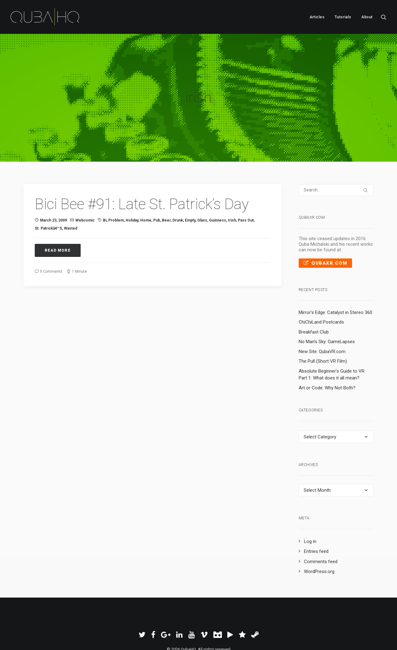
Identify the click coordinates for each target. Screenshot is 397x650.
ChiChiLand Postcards (321, 293)
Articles (317, 17)
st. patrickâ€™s (48, 199)
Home (145, 191)
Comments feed (320, 532)
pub (156, 191)
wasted (70, 199)
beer (166, 191)
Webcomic (85, 191)
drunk (177, 191)
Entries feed (316, 522)
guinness (217, 191)
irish (232, 191)
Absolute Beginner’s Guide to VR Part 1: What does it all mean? (331, 345)
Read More (58, 221)
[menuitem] (317, 17)
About (367, 17)
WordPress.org (319, 542)
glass (202, 191)
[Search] (336, 161)
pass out (246, 191)
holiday (132, 191)
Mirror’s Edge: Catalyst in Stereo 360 (335, 283)
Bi (104, 191)
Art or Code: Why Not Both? (327, 358)
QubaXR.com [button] (325, 233)
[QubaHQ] (45, 16)
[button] (383, 17)
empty (190, 191)
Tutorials (343, 17)
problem (116, 191)
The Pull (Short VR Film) (323, 332)
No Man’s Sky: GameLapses (327, 312)
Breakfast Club (314, 303)
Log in (310, 512)
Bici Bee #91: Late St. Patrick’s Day (142, 175)
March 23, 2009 (53, 191)
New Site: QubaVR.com (322, 322)
